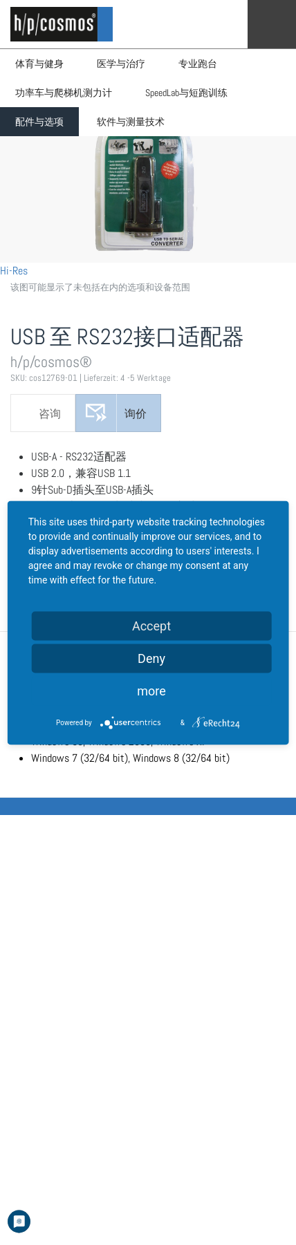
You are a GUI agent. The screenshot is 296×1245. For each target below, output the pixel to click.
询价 (135, 413)
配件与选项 (39, 121)
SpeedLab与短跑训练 (186, 92)
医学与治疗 (121, 63)
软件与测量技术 (131, 121)
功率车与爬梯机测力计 (63, 92)
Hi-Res (14, 270)
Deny (151, 657)
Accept (151, 625)
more (151, 690)
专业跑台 (197, 63)
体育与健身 (39, 63)
